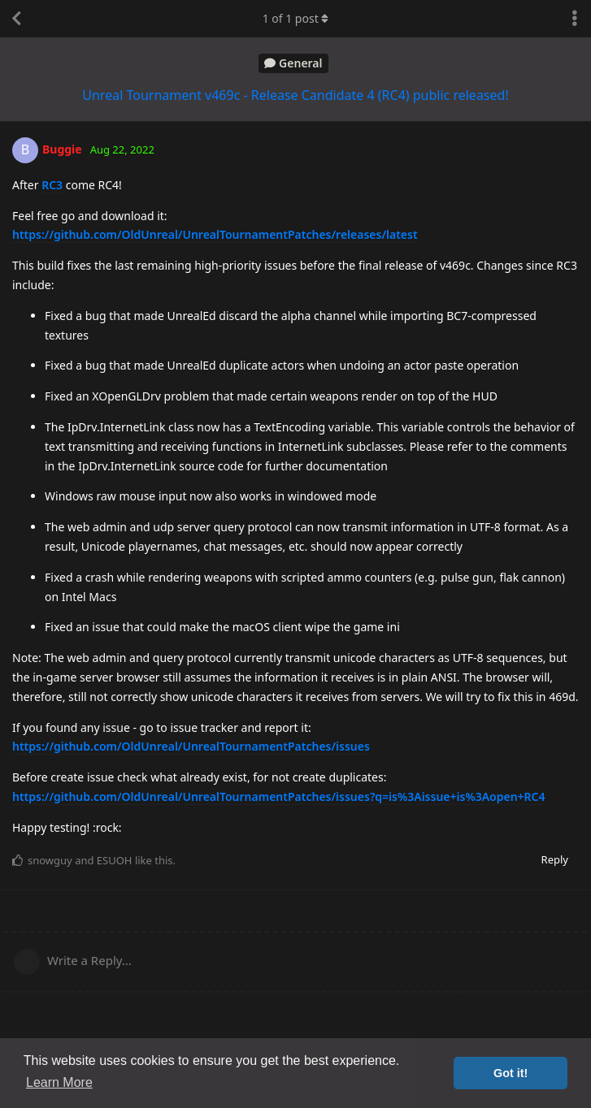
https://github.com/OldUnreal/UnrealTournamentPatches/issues (191, 746)
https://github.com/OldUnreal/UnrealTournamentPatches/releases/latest (215, 234)
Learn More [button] (59, 1082)
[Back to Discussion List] (16, 18)
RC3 (52, 185)
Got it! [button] (510, 1073)
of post (296, 18)
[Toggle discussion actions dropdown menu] (574, 18)
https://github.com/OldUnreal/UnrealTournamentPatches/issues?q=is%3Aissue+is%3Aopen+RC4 (278, 796)
